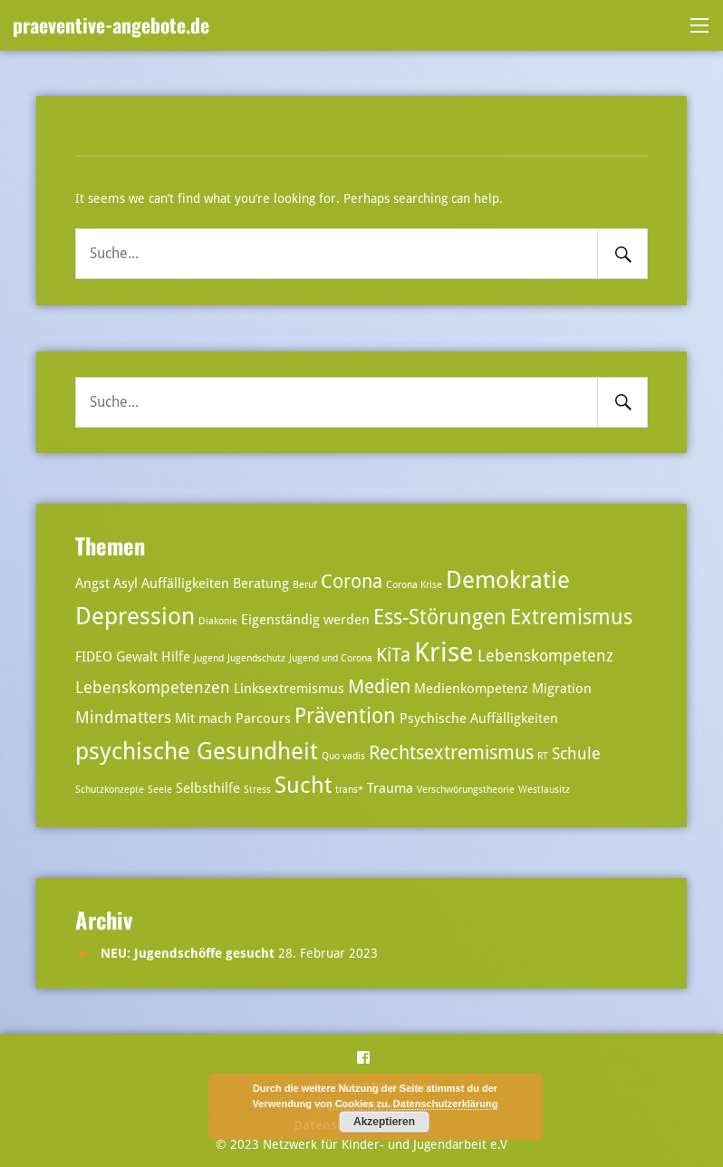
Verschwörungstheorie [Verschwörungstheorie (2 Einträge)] (466, 790)
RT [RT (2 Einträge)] (542, 756)
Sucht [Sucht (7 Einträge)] (303, 785)
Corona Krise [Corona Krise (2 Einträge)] (414, 585)
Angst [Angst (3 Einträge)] (92, 583)
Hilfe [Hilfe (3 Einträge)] (175, 657)
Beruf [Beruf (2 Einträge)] (305, 585)
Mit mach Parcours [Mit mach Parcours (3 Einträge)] (233, 718)
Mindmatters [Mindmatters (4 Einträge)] (123, 717)
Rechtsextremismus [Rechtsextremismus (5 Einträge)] (451, 753)
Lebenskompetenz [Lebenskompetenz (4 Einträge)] (545, 655)
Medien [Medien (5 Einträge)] (379, 687)
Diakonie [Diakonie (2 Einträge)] (217, 621)
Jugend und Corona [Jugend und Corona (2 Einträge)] (330, 658)
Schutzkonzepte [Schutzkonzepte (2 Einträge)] (109, 790)
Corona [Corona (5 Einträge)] (351, 582)
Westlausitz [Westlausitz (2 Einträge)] (544, 790)
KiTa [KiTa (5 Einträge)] (393, 655)
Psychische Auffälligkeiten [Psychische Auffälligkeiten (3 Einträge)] (479, 718)
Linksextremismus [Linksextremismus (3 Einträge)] (289, 688)
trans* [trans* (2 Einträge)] (349, 790)
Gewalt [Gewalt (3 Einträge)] (137, 657)
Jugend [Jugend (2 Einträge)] (209, 658)
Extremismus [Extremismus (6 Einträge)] (571, 617)
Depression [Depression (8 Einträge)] (135, 616)
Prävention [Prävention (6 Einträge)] (345, 716)
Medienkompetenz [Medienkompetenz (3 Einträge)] (471, 688)
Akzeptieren (384, 1121)
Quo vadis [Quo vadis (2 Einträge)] (343, 756)
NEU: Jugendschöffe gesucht (188, 953)
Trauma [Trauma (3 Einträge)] (390, 788)
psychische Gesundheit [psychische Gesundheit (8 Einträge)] (196, 751)
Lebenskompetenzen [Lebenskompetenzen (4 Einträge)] (152, 687)
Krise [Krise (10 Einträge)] (444, 652)
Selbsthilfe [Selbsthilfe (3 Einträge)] (208, 788)
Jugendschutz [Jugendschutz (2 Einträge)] (256, 658)
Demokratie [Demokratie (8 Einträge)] (508, 579)
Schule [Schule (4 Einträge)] (576, 753)
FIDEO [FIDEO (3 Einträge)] (93, 657)
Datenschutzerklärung (445, 1103)
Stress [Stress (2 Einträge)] (257, 790)
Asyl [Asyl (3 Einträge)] (125, 583)
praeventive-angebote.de (111, 24)
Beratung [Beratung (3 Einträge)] (261, 583)
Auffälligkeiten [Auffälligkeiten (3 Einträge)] (185, 583)
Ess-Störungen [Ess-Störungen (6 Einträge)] (439, 617)
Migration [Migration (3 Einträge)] (562, 688)
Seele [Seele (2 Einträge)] (160, 790)
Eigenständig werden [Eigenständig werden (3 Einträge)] (305, 620)
